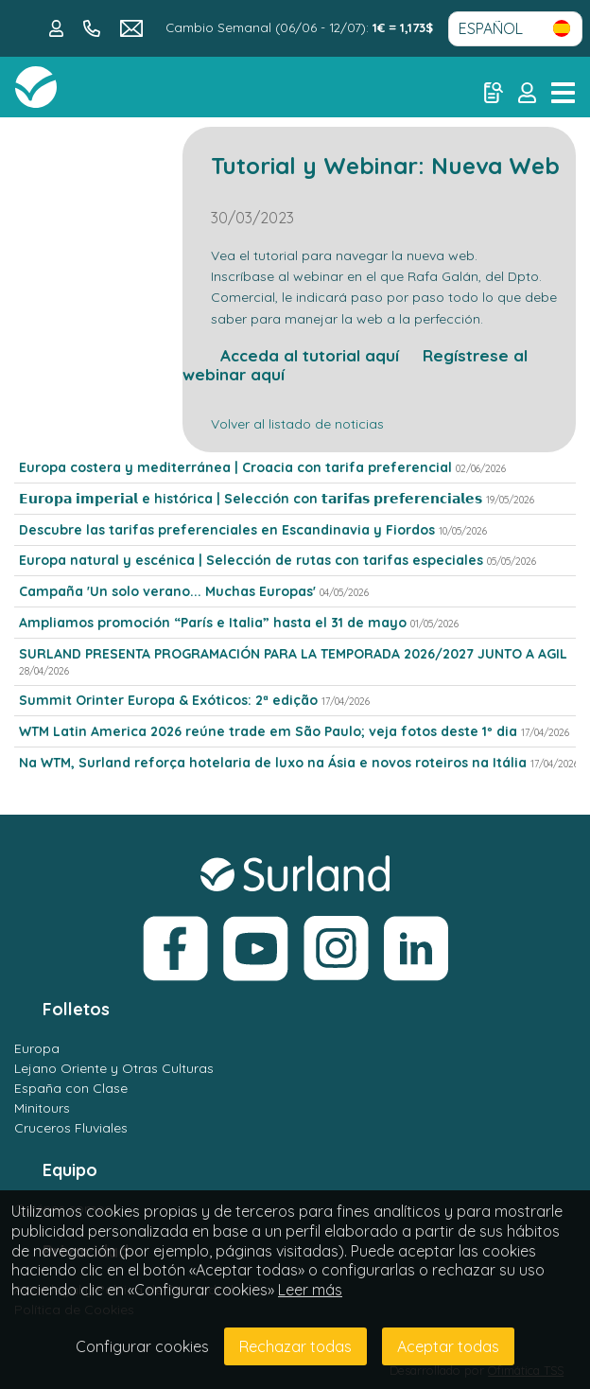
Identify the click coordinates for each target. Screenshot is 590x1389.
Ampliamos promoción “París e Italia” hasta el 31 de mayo (213, 622)
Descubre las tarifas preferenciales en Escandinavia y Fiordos (227, 529)
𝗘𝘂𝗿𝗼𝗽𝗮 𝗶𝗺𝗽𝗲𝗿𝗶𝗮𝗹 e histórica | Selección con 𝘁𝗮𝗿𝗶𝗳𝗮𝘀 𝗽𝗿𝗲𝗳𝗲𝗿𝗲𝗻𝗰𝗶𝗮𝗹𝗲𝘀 (250, 498)
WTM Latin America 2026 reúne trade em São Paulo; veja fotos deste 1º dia (268, 731)
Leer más (310, 1289)
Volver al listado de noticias (297, 423)
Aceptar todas (448, 1346)
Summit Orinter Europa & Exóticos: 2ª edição (168, 700)
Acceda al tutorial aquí (290, 355)
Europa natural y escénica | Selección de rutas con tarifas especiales (251, 560)
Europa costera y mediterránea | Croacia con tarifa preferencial (235, 467)
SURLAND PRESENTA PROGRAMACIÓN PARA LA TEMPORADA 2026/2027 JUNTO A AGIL (293, 653)
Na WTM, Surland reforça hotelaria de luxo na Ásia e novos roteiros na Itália (273, 762)
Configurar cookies (142, 1346)
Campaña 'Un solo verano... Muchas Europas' (167, 591)
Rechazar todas (295, 1346)
